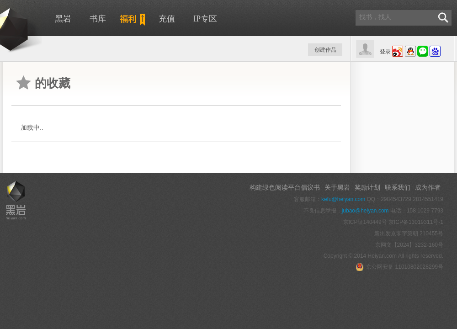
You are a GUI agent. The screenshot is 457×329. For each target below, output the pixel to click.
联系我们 (397, 187)
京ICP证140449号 (365, 222)
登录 (385, 51)
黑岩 (63, 18)
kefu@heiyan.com (343, 199)
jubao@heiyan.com (365, 210)
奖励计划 (367, 187)
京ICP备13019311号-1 (415, 222)
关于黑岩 (337, 187)
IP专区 (205, 18)
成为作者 (428, 187)
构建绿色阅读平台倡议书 (285, 187)
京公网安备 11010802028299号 (399, 267)
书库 (98, 18)
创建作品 (325, 50)
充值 (167, 18)
